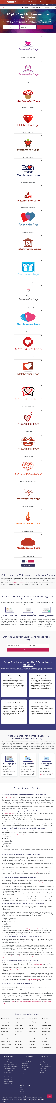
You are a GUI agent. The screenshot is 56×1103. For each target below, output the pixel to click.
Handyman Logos (33, 1018)
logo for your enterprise (34, 979)
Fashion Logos (18, 1031)
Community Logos (5, 1041)
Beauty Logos (4, 1031)
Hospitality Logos (33, 1022)
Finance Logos (18, 1034)
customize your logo (9, 813)
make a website (10, 956)
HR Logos (31, 1025)
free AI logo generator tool (18, 582)
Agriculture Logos (5, 1022)
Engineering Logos (19, 1028)
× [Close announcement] (54, 2)
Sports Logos (45, 1044)
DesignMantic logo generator (22, 834)
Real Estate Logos (46, 1028)
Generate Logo (28, 649)
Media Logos (32, 1044)
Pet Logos (44, 1022)
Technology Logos (46, 1047)
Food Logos (18, 1041)
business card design (38, 882)
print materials (26, 875)
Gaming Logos (18, 1044)
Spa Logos (44, 1041)
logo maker (8, 797)
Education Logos (19, 1025)
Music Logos (45, 1018)
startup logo (35, 871)
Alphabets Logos (5, 1025)
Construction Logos (19, 1018)
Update (45, 27)
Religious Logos (46, 1031)
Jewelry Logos (32, 1031)
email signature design (34, 956)
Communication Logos (6, 1044)
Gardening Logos (19, 1047)
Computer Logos (5, 1047)
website (13, 1001)
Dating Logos (18, 1022)
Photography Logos (47, 1025)
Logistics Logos (32, 1038)
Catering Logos (5, 1034)
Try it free (43, 2)
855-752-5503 (41, 4)
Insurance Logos (33, 1028)
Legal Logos (31, 1034)
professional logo (38, 964)
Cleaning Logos (5, 1038)
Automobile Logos (5, 1028)
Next (31, 561)
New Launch (11, 1)
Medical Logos (32, 1047)
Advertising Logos (5, 1018)
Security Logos (46, 1034)
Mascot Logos (32, 1041)
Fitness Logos (18, 1038)
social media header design (21, 956)
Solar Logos (45, 1038)
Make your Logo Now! (28, 565)
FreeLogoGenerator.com (21, 1)
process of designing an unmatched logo (32, 929)
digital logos (17, 891)
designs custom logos (13, 969)
